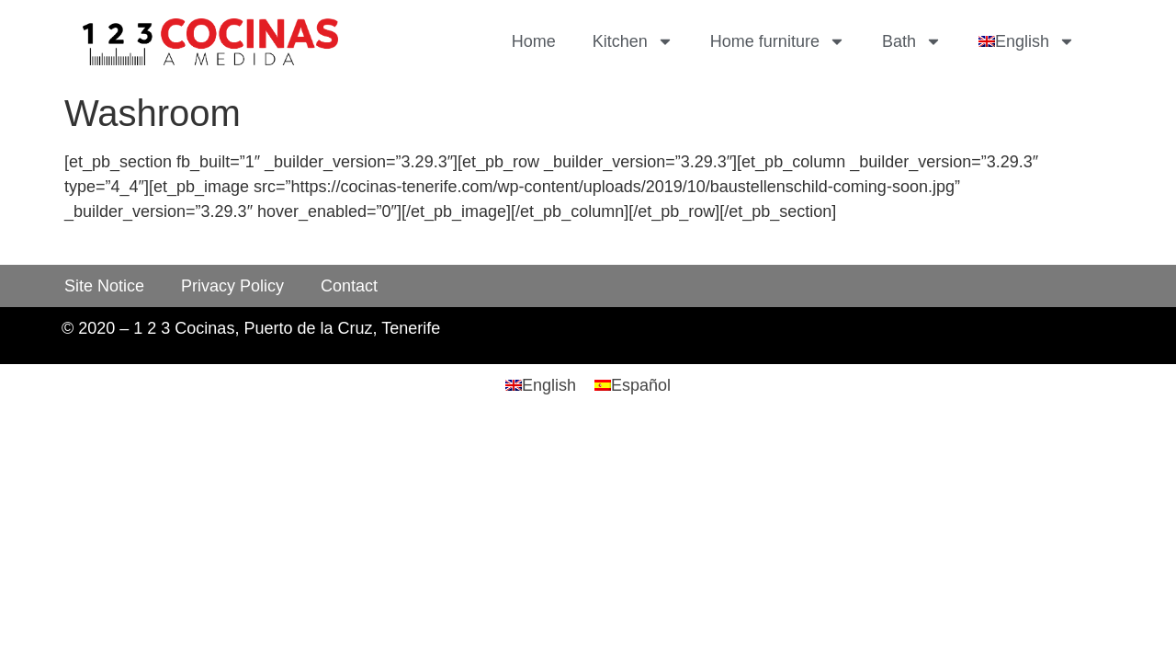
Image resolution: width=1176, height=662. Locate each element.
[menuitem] (1026, 41)
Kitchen (633, 41)
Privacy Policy (232, 286)
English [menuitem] (549, 385)
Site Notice (104, 286)
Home (534, 41)
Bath (912, 41)
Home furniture (777, 41)
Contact (349, 286)
